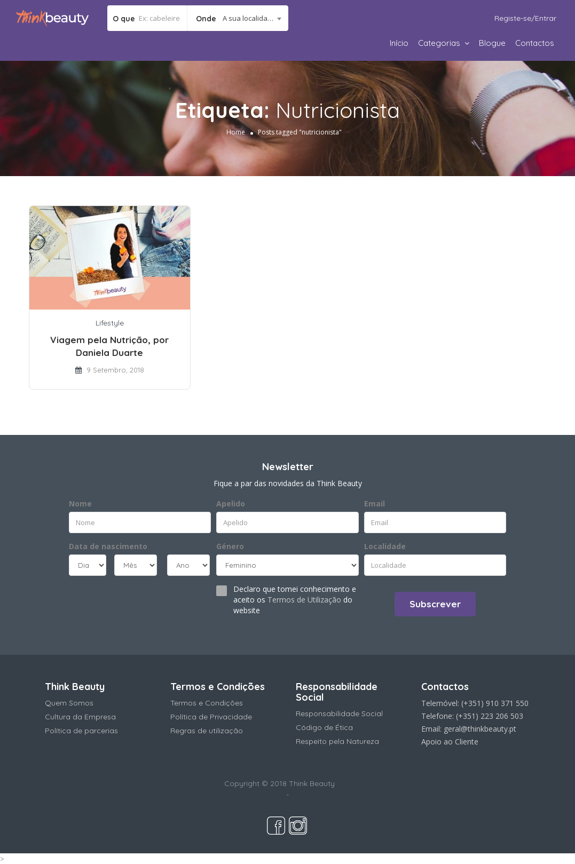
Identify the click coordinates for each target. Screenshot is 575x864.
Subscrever (435, 603)
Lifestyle (110, 323)
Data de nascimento (108, 546)
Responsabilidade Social (339, 713)
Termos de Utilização (304, 600)
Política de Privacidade (211, 717)
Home (235, 132)
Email (374, 503)
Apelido (230, 503)
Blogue (492, 43)
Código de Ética (324, 727)
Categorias (439, 43)
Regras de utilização (206, 730)
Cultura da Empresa (80, 717)
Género (230, 546)
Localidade (385, 546)
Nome (80, 503)
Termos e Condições (206, 703)
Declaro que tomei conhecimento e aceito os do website (294, 599)
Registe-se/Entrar (525, 18)
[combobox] (238, 18)
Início (399, 43)
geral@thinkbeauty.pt (480, 729)
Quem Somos (69, 703)
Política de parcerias (81, 730)
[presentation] (134, 603)
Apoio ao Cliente (449, 741)
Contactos (534, 43)
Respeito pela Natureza (337, 741)
